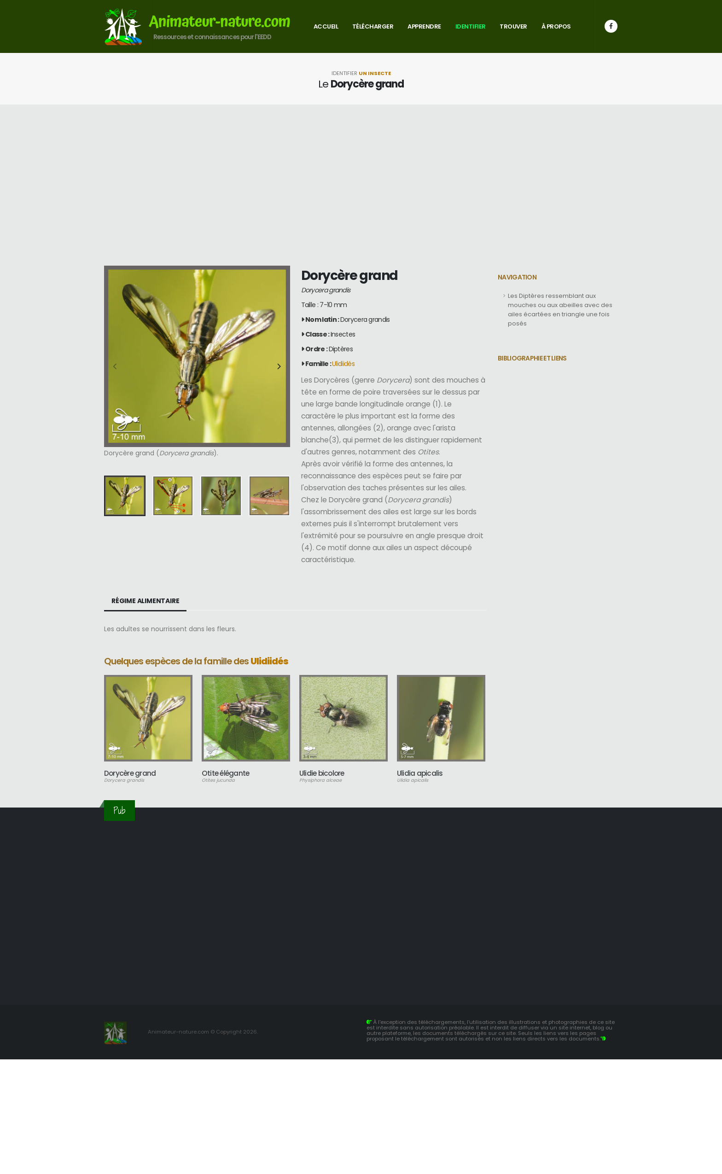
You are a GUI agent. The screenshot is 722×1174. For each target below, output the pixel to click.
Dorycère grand (130, 773)
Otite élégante (225, 773)
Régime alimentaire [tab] (145, 600)
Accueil (326, 26)
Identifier (470, 26)
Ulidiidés (343, 363)
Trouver (513, 26)
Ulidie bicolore (321, 773)
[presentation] (115, 367)
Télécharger (373, 26)
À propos (556, 26)
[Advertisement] (361, 185)
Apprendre (424, 26)
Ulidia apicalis (420, 773)
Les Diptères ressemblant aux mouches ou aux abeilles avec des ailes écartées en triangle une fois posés (560, 309)
